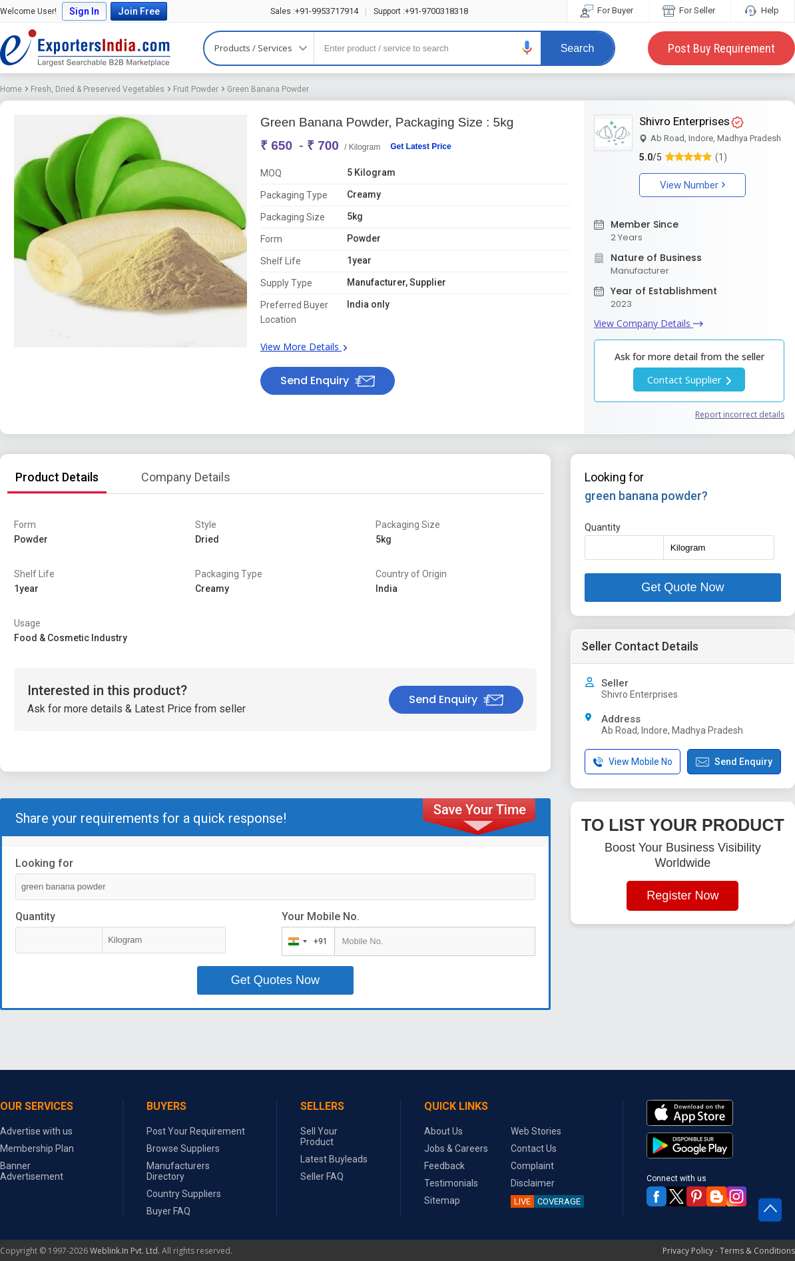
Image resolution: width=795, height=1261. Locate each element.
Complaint (532, 1165)
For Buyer (608, 10)
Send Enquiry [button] (327, 380)
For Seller (689, 10)
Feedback (444, 1165)
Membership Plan (37, 1148)
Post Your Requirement (195, 1131)
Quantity (35, 916)
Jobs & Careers (456, 1148)
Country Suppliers (183, 1193)
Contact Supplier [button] (689, 379)
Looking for (44, 863)
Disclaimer (533, 1183)
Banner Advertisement (31, 1171)
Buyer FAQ (168, 1211)
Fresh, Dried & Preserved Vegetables (97, 89)
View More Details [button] (303, 346)
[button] (527, 47)
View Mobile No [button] (632, 762)
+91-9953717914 (314, 11)
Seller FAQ (322, 1176)
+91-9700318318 (421, 11)
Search (578, 48)
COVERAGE (546, 1201)
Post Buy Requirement (721, 48)
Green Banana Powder (268, 89)
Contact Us (534, 1148)
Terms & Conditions (757, 1250)
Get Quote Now (682, 587)
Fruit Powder (195, 89)
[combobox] (305, 941)
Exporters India (85, 48)
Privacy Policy (687, 1250)
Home (11, 89)
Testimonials (451, 1183)
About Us (443, 1131)
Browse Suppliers (183, 1148)
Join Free (139, 11)
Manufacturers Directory (178, 1171)
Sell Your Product (319, 1136)
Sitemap (442, 1200)
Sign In (84, 11)
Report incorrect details (739, 414)
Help (762, 10)
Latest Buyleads (334, 1159)
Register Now (682, 895)
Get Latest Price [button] (420, 146)
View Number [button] (692, 185)
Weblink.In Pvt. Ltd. (125, 1250)
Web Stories (536, 1131)
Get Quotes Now (275, 980)
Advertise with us (36, 1131)
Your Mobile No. (321, 916)
